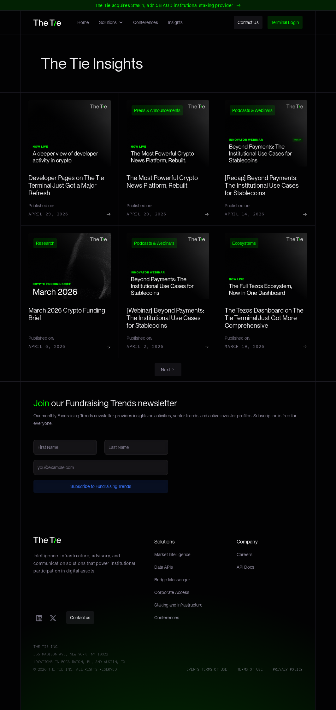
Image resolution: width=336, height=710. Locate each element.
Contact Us (248, 22)
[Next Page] (168, 369)
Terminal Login (285, 22)
